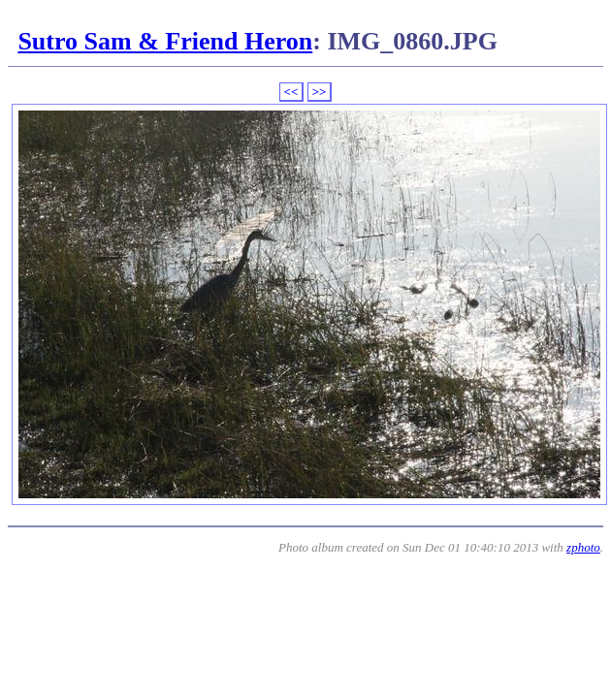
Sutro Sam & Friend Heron (164, 41)
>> (319, 91)
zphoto (583, 547)
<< (291, 91)
